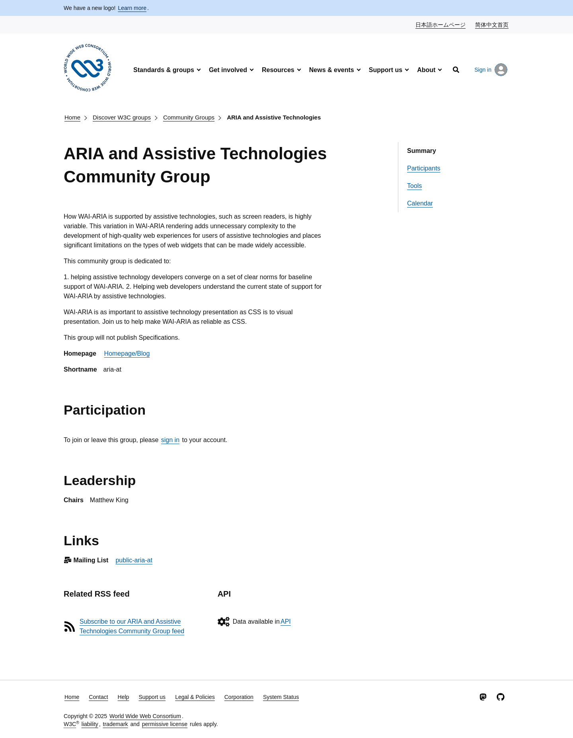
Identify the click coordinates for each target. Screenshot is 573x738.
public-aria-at (133, 560)
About (426, 70)
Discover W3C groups (122, 117)
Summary (421, 150)
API (286, 621)
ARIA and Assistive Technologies (274, 117)
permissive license (164, 724)
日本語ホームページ (440, 24)
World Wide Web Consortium (145, 716)
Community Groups (188, 117)
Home (72, 117)
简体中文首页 (492, 24)
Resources (278, 70)
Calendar (420, 203)
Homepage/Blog (127, 353)
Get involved (228, 70)
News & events (331, 70)
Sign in (490, 69)
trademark (115, 724)
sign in (170, 440)
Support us (385, 70)
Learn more (132, 8)
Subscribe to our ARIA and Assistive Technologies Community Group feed (132, 626)
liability (90, 724)
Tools (414, 185)
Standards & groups (163, 70)
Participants (423, 168)
